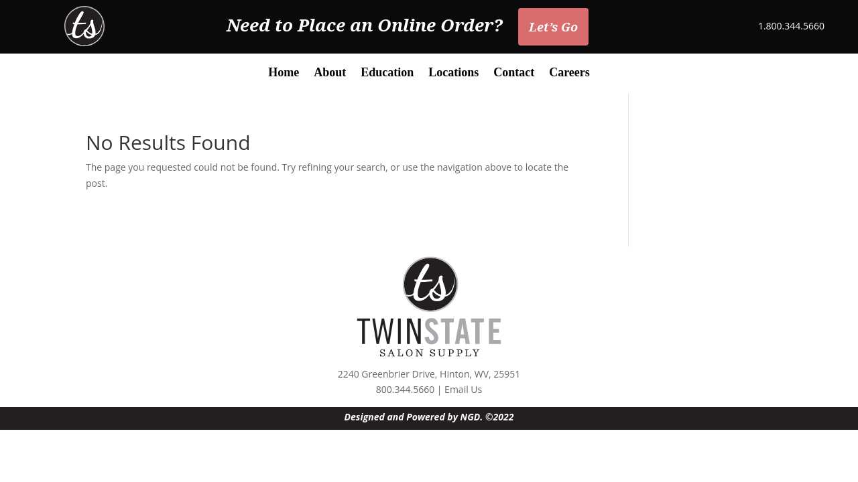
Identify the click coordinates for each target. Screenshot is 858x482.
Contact (513, 73)
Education (387, 73)
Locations (453, 73)
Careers (569, 73)
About (330, 73)
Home (283, 73)
